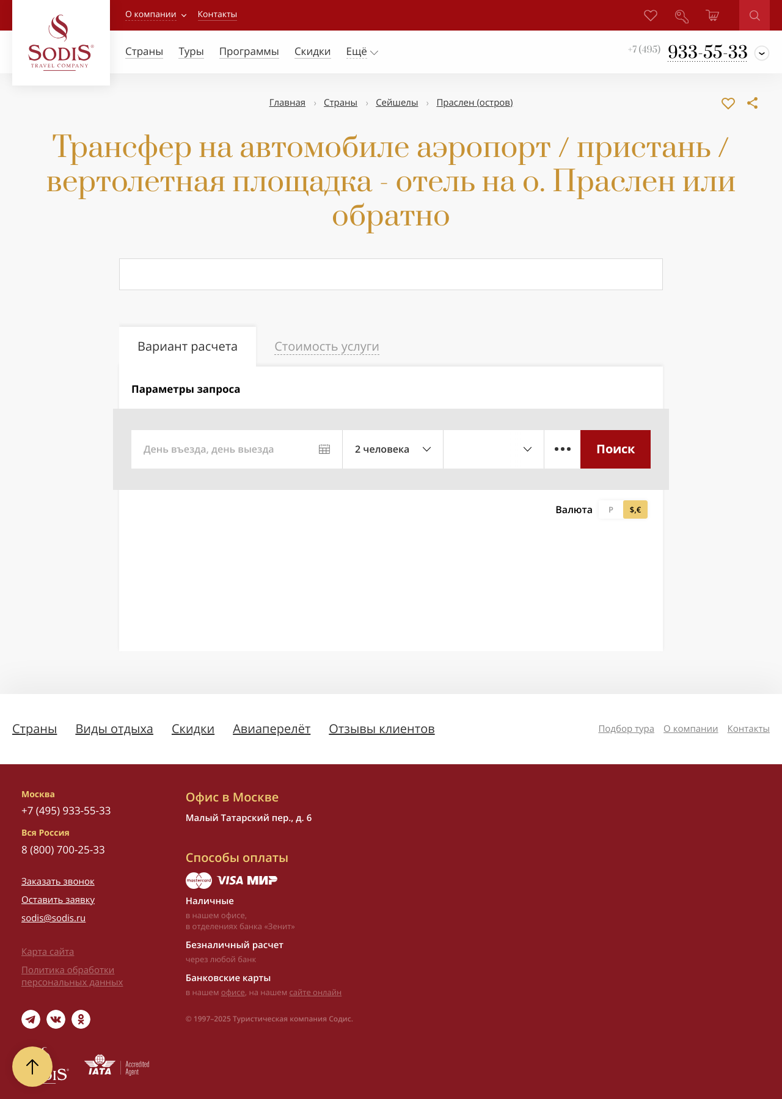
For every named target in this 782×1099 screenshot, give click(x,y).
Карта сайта (47, 952)
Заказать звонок (58, 881)
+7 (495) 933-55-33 (66, 810)
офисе (233, 992)
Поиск (615, 448)
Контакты (749, 729)
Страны (340, 103)
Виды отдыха (114, 728)
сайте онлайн (316, 992)
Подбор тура (626, 729)
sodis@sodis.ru (53, 918)
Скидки (193, 728)
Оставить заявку (58, 900)
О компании (151, 14)
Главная (287, 103)
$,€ (635, 509)
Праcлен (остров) (474, 103)
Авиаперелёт (271, 728)
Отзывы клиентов (381, 728)
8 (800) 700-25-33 (63, 849)
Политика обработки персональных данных (72, 976)
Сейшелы (397, 103)
